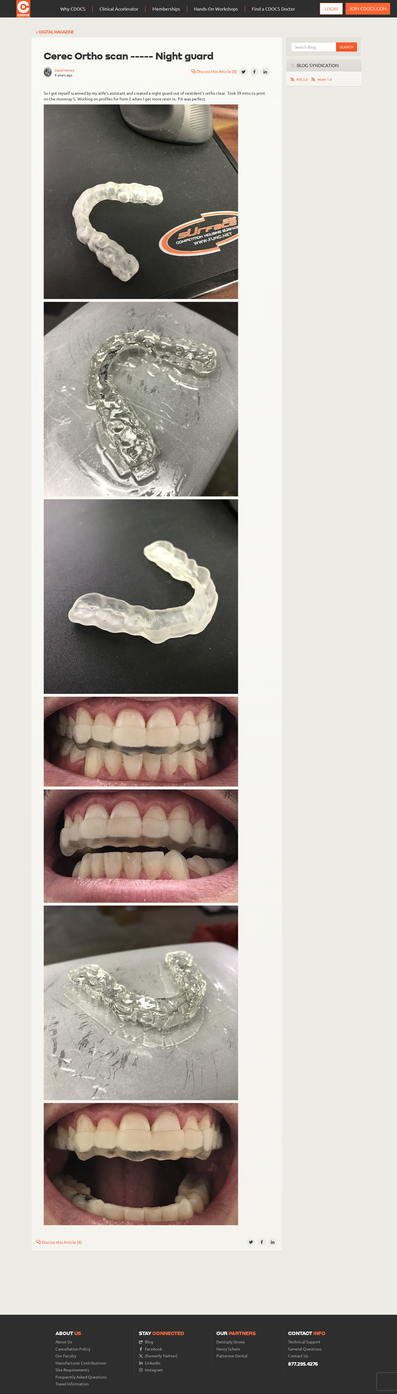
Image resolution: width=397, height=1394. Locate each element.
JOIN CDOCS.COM (368, 8)
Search (346, 46)
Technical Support (304, 1341)
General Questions (305, 1349)
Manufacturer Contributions (80, 1363)
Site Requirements (72, 1369)
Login (331, 8)
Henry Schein (228, 1349)
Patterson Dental (232, 1355)
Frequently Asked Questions (81, 1377)
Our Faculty (65, 1355)
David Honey (64, 70)
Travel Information (72, 1383)
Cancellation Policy (72, 1349)
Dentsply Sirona (230, 1341)
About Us (63, 1341)
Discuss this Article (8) (214, 71)
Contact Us (298, 1355)
